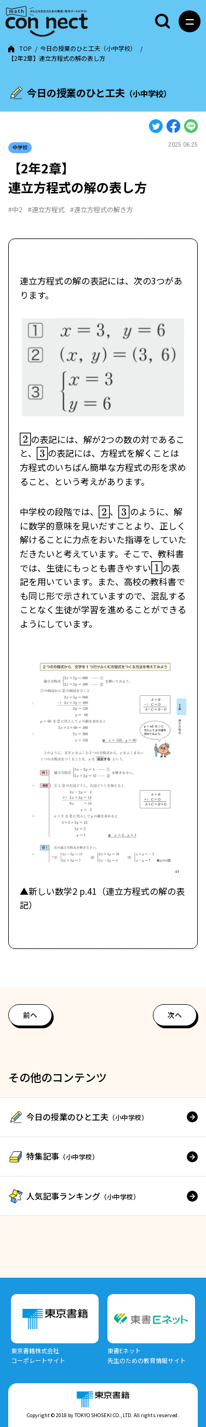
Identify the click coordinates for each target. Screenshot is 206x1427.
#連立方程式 (46, 209)
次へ (175, 1014)
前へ (30, 1014)
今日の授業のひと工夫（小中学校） (88, 48)
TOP (25, 48)
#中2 (15, 209)
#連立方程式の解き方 (101, 209)
